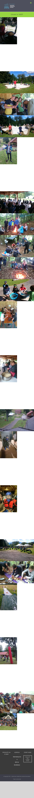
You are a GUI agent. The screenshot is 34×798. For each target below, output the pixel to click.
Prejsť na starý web (17, 779)
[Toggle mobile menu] (31, 3)
